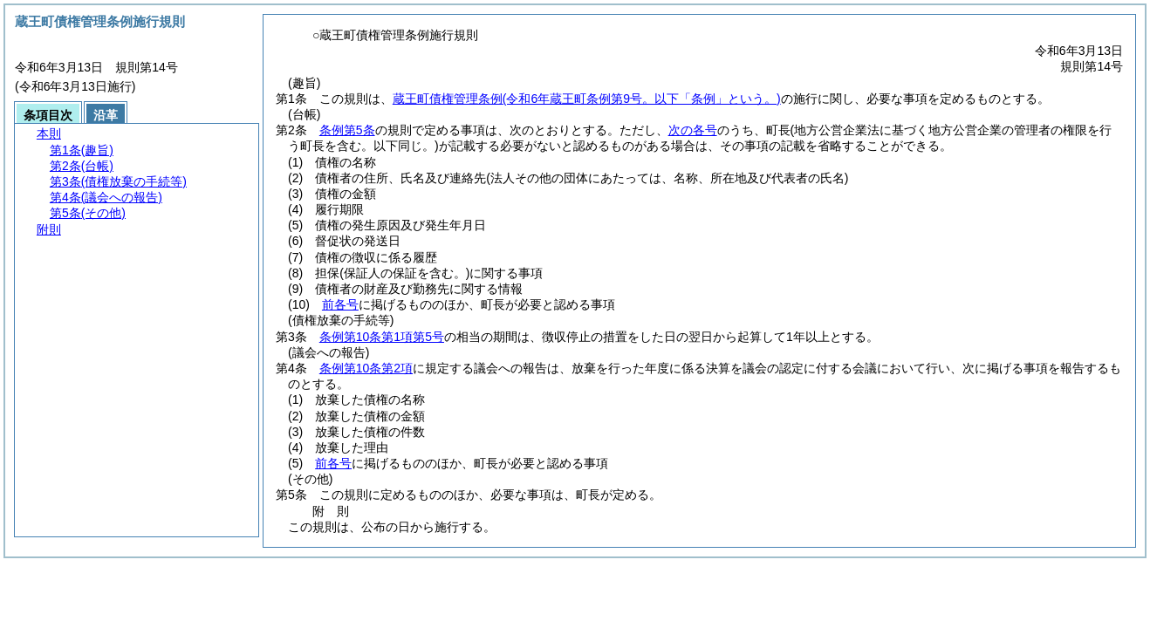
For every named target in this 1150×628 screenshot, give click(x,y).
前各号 (340, 304)
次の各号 (692, 130)
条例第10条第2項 (366, 368)
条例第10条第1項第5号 (381, 337)
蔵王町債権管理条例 (587, 99)
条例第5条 (347, 130)
